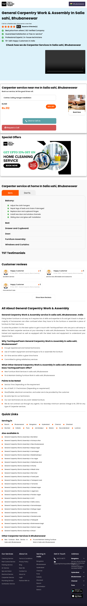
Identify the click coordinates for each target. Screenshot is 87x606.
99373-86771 (61, 552)
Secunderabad (64, 421)
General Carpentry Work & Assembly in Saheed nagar (23, 481)
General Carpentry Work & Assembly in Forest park (22, 470)
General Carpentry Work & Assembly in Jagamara (21, 484)
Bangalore (32, 418)
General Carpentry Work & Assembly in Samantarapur (23, 499)
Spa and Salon (7, 564)
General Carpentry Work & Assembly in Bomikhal (21, 430)
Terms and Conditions (76, 600)
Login (21, 571)
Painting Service (7, 558)
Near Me (22, 561)
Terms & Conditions (25, 552)
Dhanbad (69, 418)
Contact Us (23, 564)
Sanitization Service (8, 577)
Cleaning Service (7, 552)
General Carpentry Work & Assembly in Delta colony (22, 495)
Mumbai (7, 421)
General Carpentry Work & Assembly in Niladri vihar (22, 463)
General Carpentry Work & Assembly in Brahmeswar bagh (24, 517)
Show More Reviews (43, 291)
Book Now (77, 112)
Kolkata (18, 421)
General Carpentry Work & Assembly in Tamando (21, 477)
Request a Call (62, 121)
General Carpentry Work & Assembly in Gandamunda (23, 509)
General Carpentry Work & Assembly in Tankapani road (23, 473)
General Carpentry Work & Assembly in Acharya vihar (23, 434)
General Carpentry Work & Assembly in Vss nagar (21, 452)
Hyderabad (46, 418)
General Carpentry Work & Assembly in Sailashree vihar (23, 455)
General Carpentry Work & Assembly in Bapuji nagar (22, 441)
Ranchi (7, 418)
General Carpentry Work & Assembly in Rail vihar (21, 466)
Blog (20, 558)
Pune (27, 421)
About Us (22, 567)
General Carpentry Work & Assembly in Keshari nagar (23, 520)
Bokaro (51, 421)
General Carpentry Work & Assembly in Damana (21, 506)
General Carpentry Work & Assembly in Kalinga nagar (23, 502)
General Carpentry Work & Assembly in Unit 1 (20, 491)
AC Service (5, 561)
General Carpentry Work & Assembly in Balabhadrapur (23, 448)
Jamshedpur (39, 421)
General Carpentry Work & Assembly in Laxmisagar (22, 445)
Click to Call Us (35, 121)
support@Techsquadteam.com (64, 557)
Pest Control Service (8, 555)
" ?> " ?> (29, 98)
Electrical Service (7, 567)
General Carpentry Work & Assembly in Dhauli (20, 524)
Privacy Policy (23, 555)
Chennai (58, 418)
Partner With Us (24, 574)
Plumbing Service (7, 574)
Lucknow (78, 421)
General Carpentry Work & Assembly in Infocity (20, 459)
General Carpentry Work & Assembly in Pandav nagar (23, 488)
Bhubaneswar (19, 418)
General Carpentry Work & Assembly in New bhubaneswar (24, 437)
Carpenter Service (8, 571)
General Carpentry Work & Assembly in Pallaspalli (21, 513)
